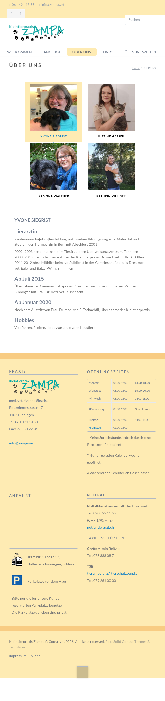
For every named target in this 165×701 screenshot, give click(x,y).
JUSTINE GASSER (111, 111)
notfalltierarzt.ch (100, 527)
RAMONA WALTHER (53, 170)
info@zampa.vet (21, 443)
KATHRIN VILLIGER (111, 170)
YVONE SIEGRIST (53, 111)
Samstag (95, 427)
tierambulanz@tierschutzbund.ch (113, 573)
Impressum (18, 656)
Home (136, 68)
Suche (35, 656)
